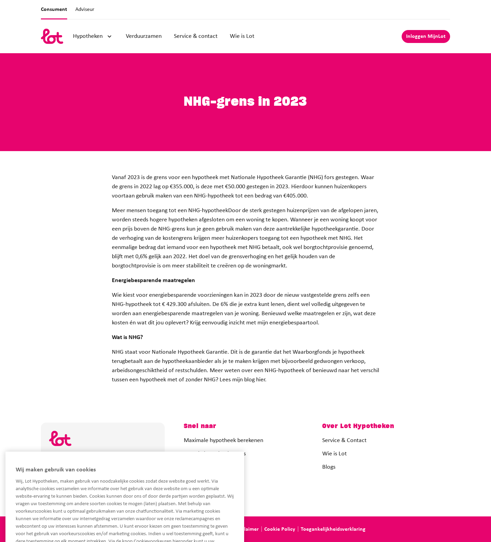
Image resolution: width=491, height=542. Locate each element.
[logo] (52, 36)
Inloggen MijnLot (426, 36)
